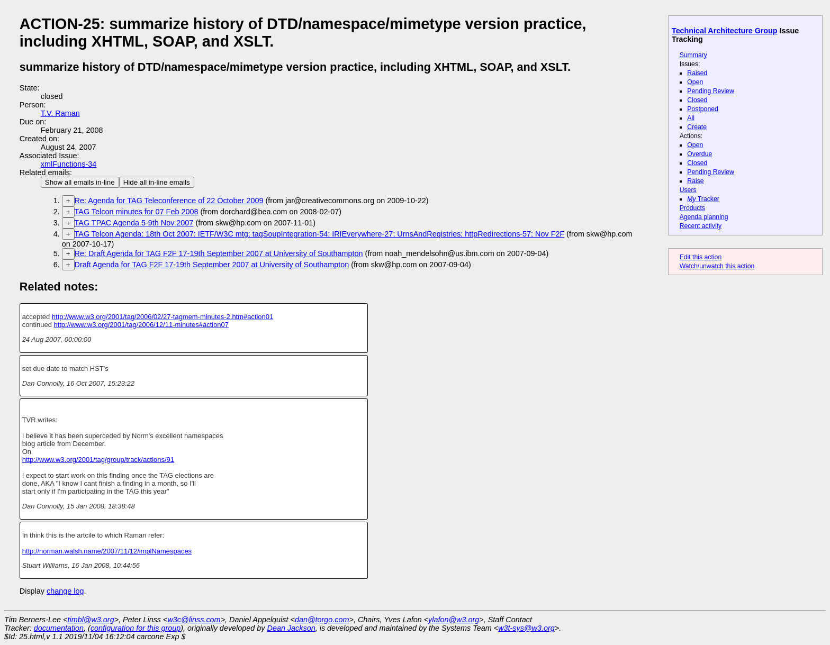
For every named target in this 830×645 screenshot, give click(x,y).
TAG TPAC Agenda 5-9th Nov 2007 (134, 223)
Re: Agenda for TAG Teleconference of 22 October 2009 (169, 200)
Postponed (702, 109)
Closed (697, 100)
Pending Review (710, 91)
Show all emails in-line (80, 182)
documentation (59, 628)
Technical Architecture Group (725, 30)
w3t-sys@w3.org (526, 628)
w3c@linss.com (193, 619)
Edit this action (701, 257)
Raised (697, 73)
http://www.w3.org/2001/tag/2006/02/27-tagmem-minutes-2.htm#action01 (162, 317)
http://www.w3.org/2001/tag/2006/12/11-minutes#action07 (141, 325)
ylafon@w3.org (453, 619)
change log (65, 591)
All (690, 118)
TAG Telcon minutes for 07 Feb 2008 (137, 211)
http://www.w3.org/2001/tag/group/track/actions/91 (98, 460)
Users (688, 190)
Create (697, 127)
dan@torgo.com (322, 619)
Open (695, 82)
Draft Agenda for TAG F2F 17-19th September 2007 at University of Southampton (212, 264)
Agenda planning (704, 217)
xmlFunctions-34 (69, 164)
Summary (693, 55)
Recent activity (701, 226)
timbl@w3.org (90, 619)
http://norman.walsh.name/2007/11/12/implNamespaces (107, 551)
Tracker (703, 199)
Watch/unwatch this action (717, 266)
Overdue (699, 154)
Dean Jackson (291, 628)
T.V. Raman (60, 113)
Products (692, 208)
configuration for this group (136, 628)
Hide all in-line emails (156, 182)
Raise (695, 181)
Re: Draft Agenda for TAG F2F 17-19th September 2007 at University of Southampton (219, 253)
